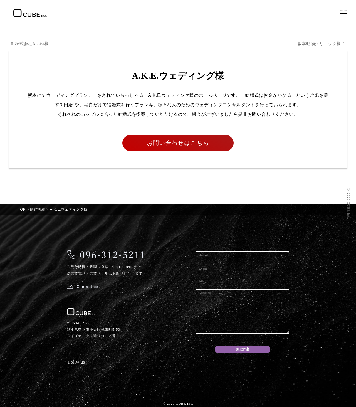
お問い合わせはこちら (178, 143)
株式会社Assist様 (33, 43)
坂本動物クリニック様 (317, 43)
